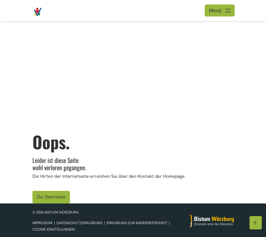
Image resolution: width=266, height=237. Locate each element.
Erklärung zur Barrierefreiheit (137, 223)
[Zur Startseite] (212, 221)
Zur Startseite (51, 197)
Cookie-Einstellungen (53, 229)
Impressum (42, 223)
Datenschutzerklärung (80, 223)
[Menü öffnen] (220, 10)
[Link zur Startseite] (50, 10)
